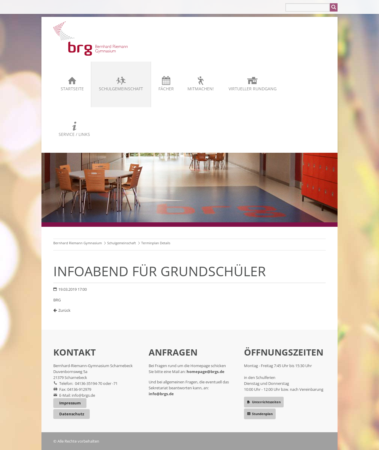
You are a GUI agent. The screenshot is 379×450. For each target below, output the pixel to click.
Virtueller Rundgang (253, 88)
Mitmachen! (200, 88)
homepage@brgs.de (205, 371)
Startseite (72, 88)
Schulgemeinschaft (121, 88)
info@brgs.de (83, 395)
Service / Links (74, 134)
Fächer (166, 88)
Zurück (64, 310)
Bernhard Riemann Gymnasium (77, 243)
